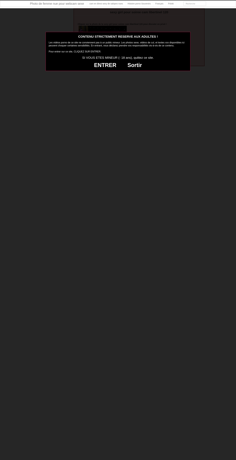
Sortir (134, 65)
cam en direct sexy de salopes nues (106, 3)
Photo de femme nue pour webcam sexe (57, 3)
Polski (171, 3)
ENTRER (105, 65)
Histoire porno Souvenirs (139, 3)
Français (159, 3)
